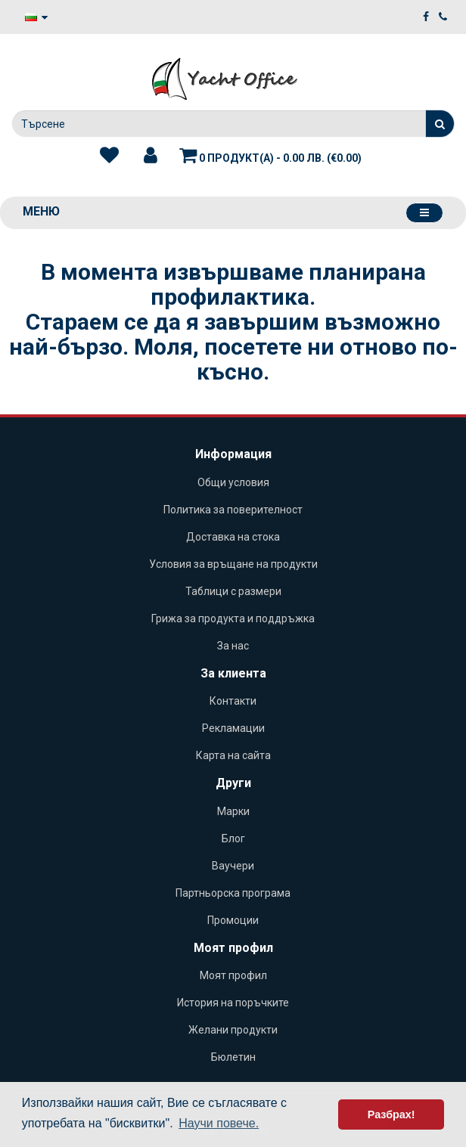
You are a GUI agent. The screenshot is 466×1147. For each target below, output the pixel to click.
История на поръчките (233, 1003)
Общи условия (233, 482)
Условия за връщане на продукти (233, 564)
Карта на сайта (233, 755)
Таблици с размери (233, 591)
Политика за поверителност (233, 510)
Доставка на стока (233, 537)
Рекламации (233, 728)
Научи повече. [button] (219, 1123)
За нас (233, 646)
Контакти (233, 701)
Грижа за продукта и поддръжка (233, 618)
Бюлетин (233, 1057)
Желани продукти (233, 1030)
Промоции (233, 920)
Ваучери (233, 866)
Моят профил (233, 975)
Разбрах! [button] (391, 1114)
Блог (233, 838)
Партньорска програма (233, 893)
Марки (233, 811)
